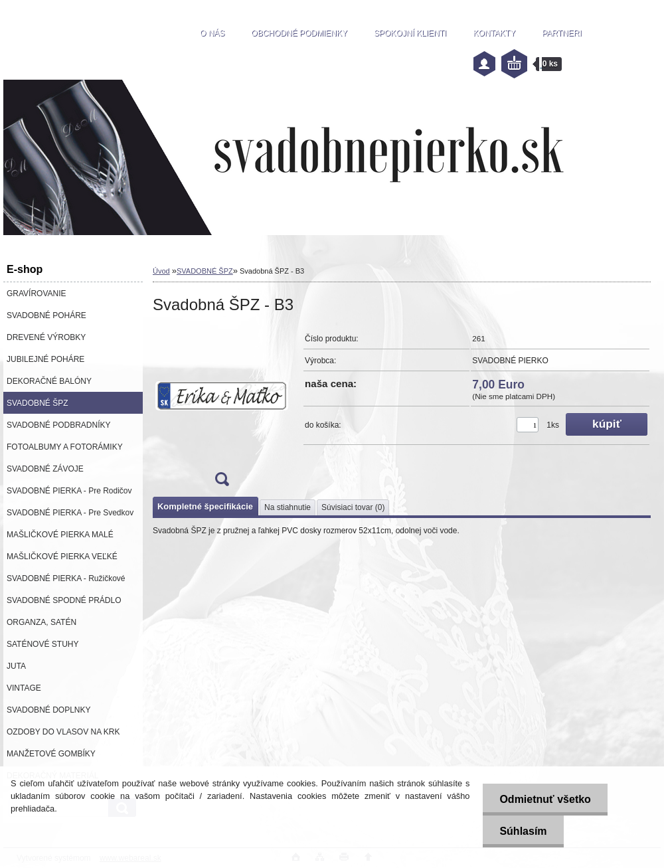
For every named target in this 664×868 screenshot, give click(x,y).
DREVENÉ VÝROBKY (46, 337)
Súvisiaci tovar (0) (352, 507)
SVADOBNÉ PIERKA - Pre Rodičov (69, 490)
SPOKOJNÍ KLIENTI (410, 33)
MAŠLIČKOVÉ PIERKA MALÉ (60, 534)
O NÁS (212, 33)
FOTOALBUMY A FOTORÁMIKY (65, 447)
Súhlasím (522, 831)
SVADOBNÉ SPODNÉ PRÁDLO (64, 600)
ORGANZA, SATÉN (41, 622)
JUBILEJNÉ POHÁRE (45, 359)
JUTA (16, 666)
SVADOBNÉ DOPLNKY (48, 710)
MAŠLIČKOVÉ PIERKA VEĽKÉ (62, 556)
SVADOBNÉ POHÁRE (46, 315)
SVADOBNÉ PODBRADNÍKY (58, 425)
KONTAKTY (494, 33)
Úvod (161, 271)
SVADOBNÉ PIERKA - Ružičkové (66, 578)
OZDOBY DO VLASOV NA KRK (63, 732)
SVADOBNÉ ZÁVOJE (45, 469)
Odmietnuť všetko (544, 799)
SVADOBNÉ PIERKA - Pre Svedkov (70, 512)
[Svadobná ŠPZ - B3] (222, 411)
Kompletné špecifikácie (205, 506)
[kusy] (528, 424)
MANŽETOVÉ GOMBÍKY (51, 753)
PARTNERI (562, 33)
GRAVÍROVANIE (36, 293)
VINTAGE (24, 688)
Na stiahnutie (287, 507)
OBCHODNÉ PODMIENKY (299, 33)
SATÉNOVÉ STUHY (42, 644)
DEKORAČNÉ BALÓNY (49, 381)
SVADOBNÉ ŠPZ (37, 403)
